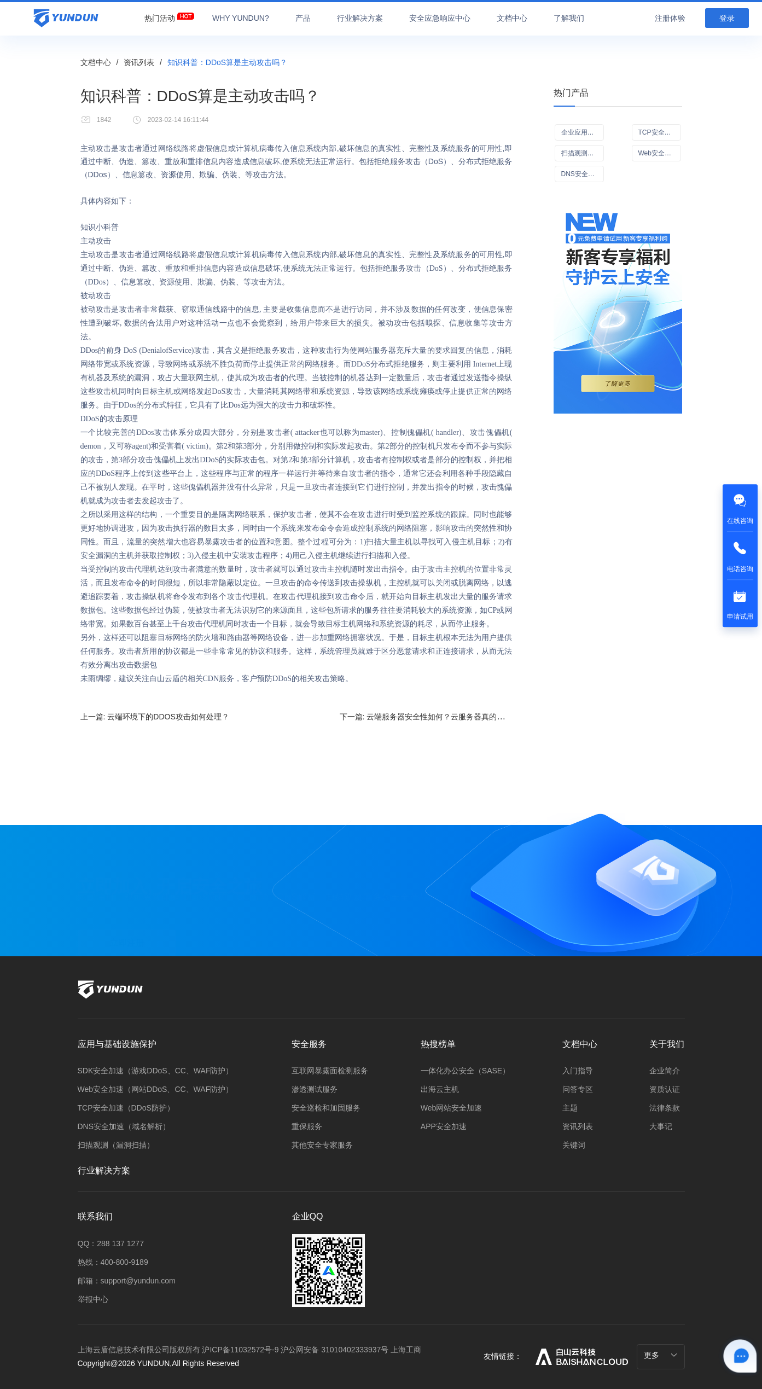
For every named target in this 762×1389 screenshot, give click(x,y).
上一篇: (154, 716)
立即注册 (126, 935)
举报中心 (93, 1299)
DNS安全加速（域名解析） (124, 1126)
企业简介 (664, 1070)
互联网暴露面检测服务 (330, 1070)
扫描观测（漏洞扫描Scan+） (582, 153)
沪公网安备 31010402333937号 (336, 1349)
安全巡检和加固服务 (326, 1107)
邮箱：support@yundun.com (127, 1280)
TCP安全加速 (658, 132)
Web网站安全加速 (451, 1107)
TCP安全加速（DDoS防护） (126, 1107)
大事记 (660, 1126)
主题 (570, 1107)
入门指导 (577, 1070)
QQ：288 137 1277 (111, 1243)
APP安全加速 (444, 1126)
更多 (661, 1355)
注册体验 (670, 18)
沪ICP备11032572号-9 (240, 1349)
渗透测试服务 (315, 1089)
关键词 (573, 1145)
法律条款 (664, 1107)
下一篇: (449, 716)
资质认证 (664, 1089)
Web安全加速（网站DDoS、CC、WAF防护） (156, 1089)
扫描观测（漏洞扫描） (116, 1145)
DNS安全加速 (581, 174)
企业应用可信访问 (582, 132)
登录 (727, 18)
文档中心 (95, 62)
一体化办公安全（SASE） (465, 1070)
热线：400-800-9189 (113, 1262)
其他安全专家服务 (322, 1145)
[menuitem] (159, 15)
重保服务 (307, 1126)
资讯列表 (139, 62)
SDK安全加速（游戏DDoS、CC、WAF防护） (156, 1070)
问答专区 (577, 1089)
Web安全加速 (658, 153)
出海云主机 (440, 1089)
